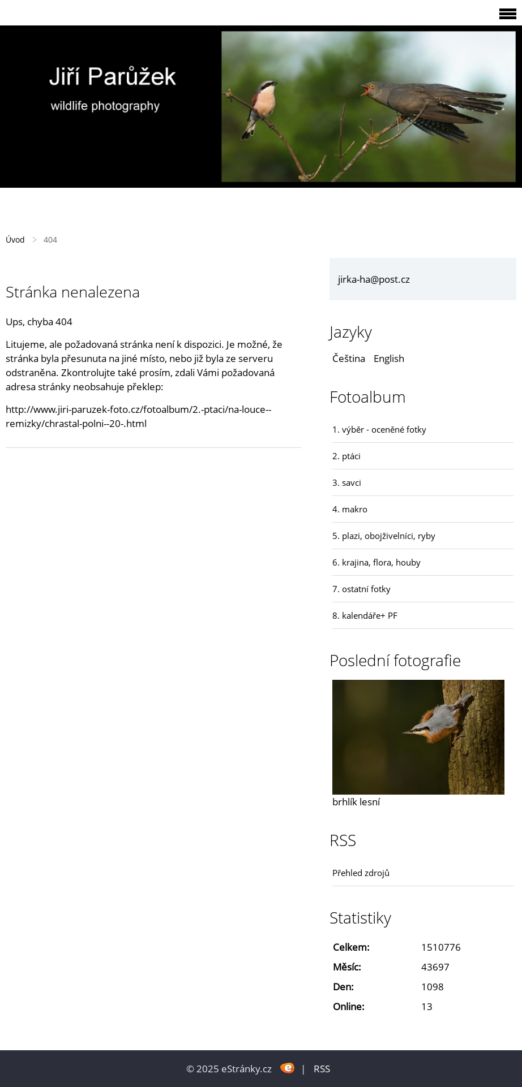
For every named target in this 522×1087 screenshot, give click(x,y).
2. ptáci (346, 455)
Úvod (15, 239)
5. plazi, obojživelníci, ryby (383, 535)
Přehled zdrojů (361, 872)
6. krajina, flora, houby (376, 562)
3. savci (346, 482)
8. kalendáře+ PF (364, 615)
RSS (322, 1068)
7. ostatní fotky (361, 588)
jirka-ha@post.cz (374, 279)
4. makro (349, 509)
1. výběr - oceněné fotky (379, 429)
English (389, 358)
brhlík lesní (356, 801)
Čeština (348, 358)
